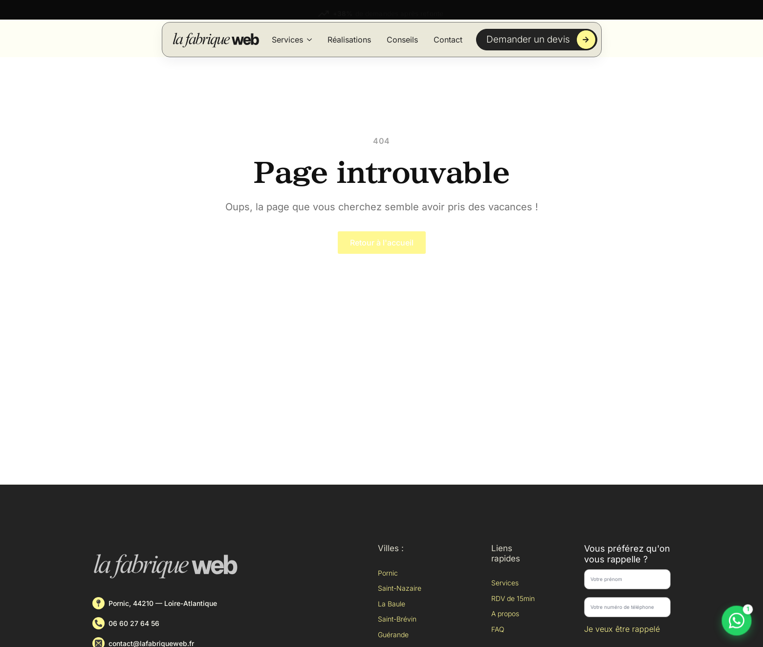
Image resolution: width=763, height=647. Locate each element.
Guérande (393, 634)
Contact (448, 40)
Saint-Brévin (397, 619)
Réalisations (349, 40)
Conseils (402, 40)
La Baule (391, 604)
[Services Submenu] (309, 39)
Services (287, 40)
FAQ (497, 629)
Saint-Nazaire (399, 588)
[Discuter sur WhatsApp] (736, 620)
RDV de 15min (513, 598)
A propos (505, 613)
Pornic (388, 573)
